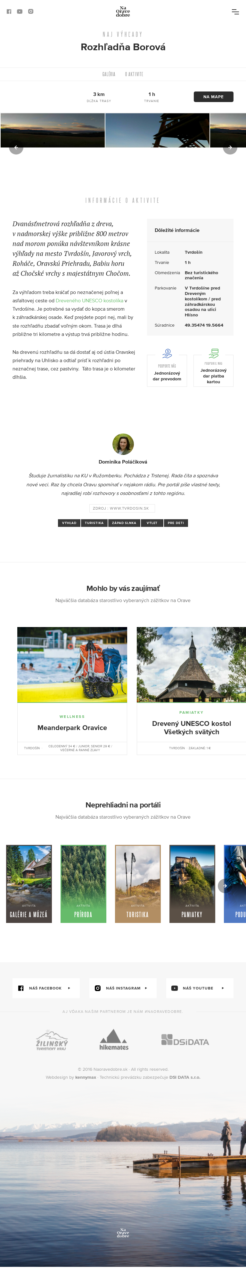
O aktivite (134, 74)
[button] (17, 147)
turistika (94, 523)
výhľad (69, 523)
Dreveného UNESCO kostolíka (89, 300)
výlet (152, 523)
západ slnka (124, 523)
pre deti (176, 523)
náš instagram (115, 992)
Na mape (213, 96)
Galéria (109, 74)
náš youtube (189, 992)
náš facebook (37, 992)
